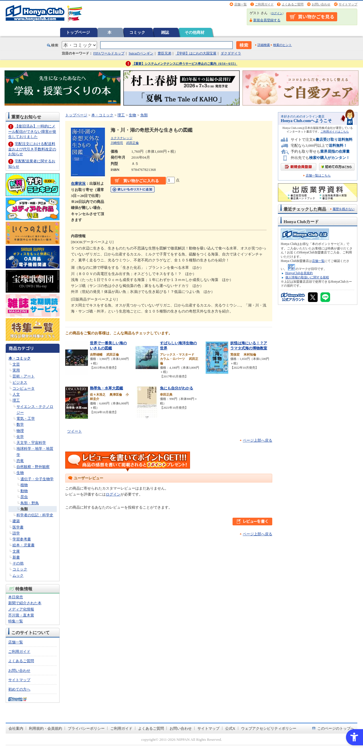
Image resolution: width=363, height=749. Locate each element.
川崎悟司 (117, 142)
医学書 (18, 527)
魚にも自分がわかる (176, 388)
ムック (18, 575)
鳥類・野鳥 (29, 503)
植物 (24, 485)
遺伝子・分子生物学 (37, 479)
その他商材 (194, 32)
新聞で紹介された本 (24, 603)
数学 (20, 424)
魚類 (24, 509)
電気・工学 (25, 418)
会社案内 (16, 728)
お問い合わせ (321, 4)
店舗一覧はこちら (318, 175)
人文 (16, 394)
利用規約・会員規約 (45, 728)
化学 (20, 437)
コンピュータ (23, 388)
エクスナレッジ (121, 138)
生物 (20, 473)
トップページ (78, 32)
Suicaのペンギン (141, 53)
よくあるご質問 (292, 4)
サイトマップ (348, 4)
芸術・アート (23, 376)
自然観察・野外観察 (33, 467)
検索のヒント (282, 45)
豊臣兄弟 (164, 53)
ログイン (276, 13)
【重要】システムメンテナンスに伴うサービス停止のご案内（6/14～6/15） (184, 63)
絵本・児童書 (23, 545)
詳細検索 (264, 45)
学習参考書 (21, 539)
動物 (24, 491)
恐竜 (20, 461)
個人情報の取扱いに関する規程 (307, 277)
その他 (18, 563)
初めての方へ (19, 689)
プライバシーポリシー (86, 728)
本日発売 (15, 597)
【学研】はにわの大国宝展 (196, 53)
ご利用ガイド (264, 4)
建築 (16, 521)
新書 (16, 557)
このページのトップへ (335, 728)
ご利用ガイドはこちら (334, 131)
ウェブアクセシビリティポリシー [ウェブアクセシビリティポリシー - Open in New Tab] (268, 728)
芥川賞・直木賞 (21, 615)
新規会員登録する (266, 20)
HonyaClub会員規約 (299, 273)
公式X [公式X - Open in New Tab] (230, 728)
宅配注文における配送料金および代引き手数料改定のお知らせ (32, 149)
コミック (137, 32)
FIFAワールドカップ (108, 53)
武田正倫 (132, 142)
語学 (16, 533)
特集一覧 (15, 621)
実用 (16, 370)
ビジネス (19, 382)
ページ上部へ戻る (257, 440)
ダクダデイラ (231, 53)
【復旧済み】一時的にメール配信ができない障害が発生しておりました (32, 131)
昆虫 (24, 497)
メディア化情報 (21, 609)
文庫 (16, 551)
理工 (16, 400)
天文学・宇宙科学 (31, 442)
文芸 (16, 364)
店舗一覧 (240, 4)
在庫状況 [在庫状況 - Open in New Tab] (78, 183)
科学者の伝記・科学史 (34, 515)
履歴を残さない (343, 209)
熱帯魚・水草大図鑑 (106, 388)
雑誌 (165, 32)
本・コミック (20, 358)
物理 (20, 431)
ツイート (74, 431)
